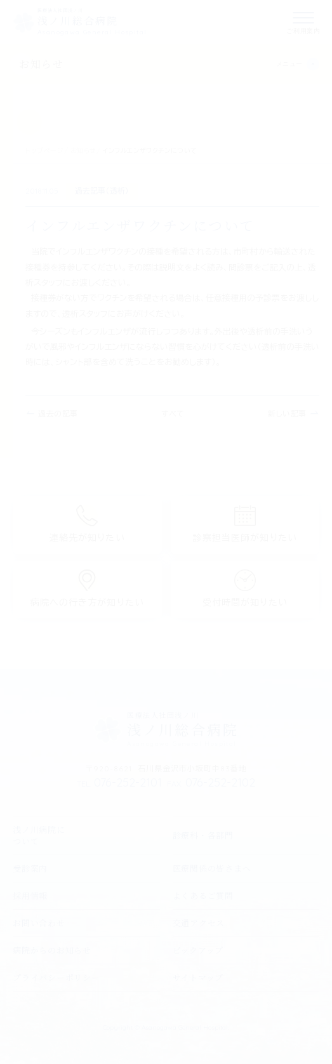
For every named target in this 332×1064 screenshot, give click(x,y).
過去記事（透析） (102, 191)
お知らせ (41, 64)
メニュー (289, 63)
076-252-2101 (119, 782)
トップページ (44, 151)
